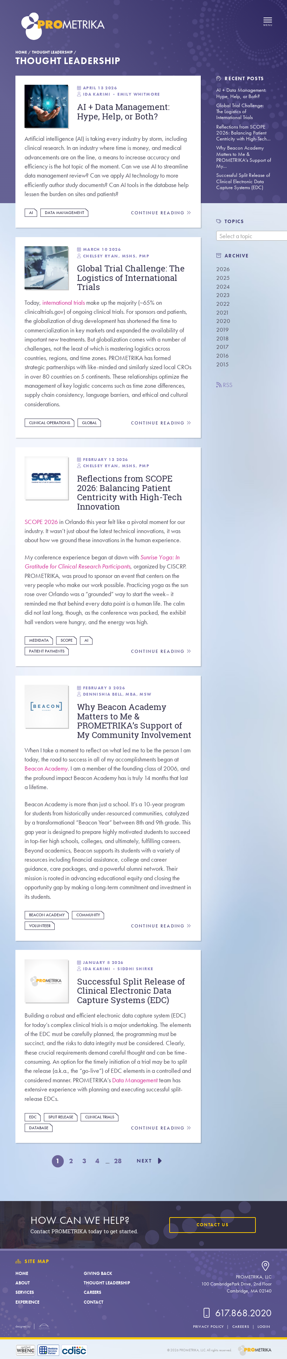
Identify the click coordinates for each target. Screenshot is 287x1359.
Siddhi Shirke (135, 981)
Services (24, 1292)
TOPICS (234, 221)
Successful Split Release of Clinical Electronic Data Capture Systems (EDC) (243, 181)
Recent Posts (240, 78)
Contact (93, 1302)
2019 (222, 329)
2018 (222, 338)
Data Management (64, 212)
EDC (32, 1129)
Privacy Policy (208, 1326)
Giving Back (98, 1273)
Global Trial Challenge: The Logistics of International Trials (240, 111)
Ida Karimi (97, 94)
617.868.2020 (236, 1313)
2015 (222, 364)
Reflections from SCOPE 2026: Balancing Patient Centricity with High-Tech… (243, 133)
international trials (63, 303)
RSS (224, 385)
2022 (223, 304)
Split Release (60, 1129)
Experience (27, 1302)
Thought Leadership (52, 52)
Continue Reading (161, 213)
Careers (92, 1292)
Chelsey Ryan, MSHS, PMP (116, 256)
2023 (223, 295)
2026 (223, 269)
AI (31, 212)
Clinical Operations (49, 423)
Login (264, 1326)
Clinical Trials (99, 1129)
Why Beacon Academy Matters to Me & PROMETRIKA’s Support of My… (243, 157)
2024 (223, 286)
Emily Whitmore (138, 94)
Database (38, 1140)
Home (21, 52)
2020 (223, 321)
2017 (222, 347)
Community (88, 927)
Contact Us (213, 1225)
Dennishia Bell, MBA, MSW (117, 695)
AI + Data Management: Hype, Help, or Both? (241, 93)
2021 (222, 312)
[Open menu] (268, 22)
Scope (67, 641)
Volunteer (39, 937)
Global (89, 423)
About (22, 1283)
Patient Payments (46, 652)
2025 (223, 278)
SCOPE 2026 (41, 523)
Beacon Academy (46, 780)
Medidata (39, 641)
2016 (222, 355)
